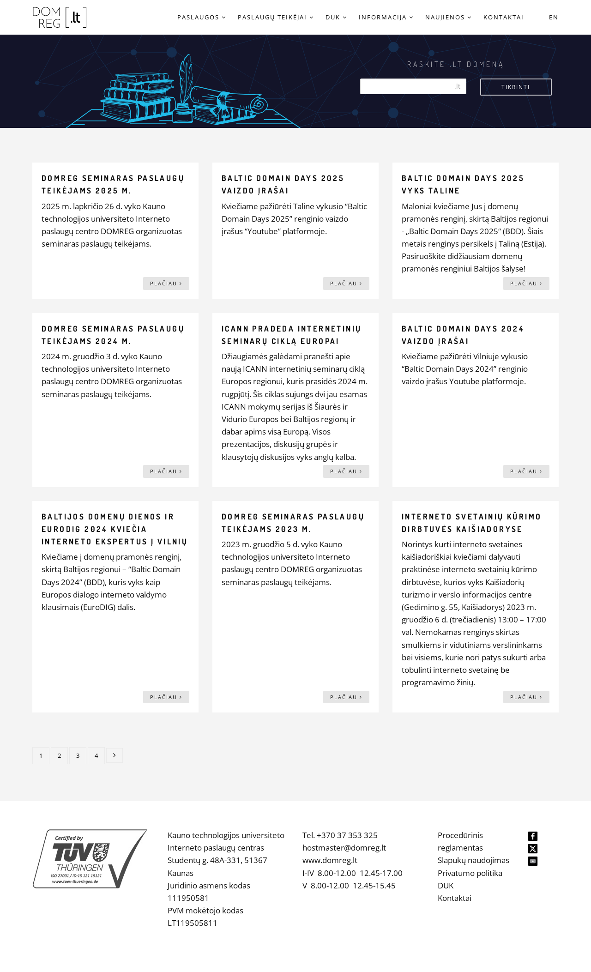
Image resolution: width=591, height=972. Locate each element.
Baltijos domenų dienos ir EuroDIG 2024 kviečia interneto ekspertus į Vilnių (115, 529)
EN (554, 17)
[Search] (413, 86)
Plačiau (166, 283)
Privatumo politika (470, 873)
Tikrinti (515, 87)
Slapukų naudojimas (473, 860)
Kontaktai (454, 898)
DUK (445, 885)
